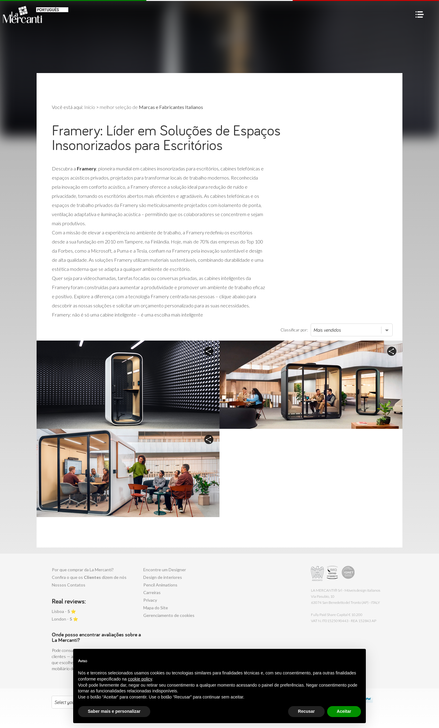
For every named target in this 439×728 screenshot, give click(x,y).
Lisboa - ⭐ (64, 611)
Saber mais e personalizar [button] (114, 711)
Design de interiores (162, 577)
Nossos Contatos (68, 584)
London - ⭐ (65, 618)
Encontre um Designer (164, 569)
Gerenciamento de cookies (169, 615)
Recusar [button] (306, 711)
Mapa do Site (155, 607)
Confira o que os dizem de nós (89, 577)
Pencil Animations (160, 584)
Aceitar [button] (344, 711)
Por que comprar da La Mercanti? (83, 569)
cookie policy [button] (140, 679)
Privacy (150, 600)
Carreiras (152, 592)
